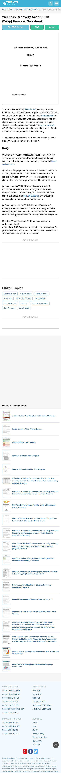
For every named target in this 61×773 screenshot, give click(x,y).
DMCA (35, 730)
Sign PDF (36, 698)
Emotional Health (10, 294)
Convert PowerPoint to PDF (13, 709)
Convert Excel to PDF (11, 694)
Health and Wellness (23, 299)
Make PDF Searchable (41, 709)
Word (52, 27)
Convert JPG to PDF (10, 713)
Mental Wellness (41, 294)
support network (47, 125)
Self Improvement (10, 303)
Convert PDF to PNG (10, 726)
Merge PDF (37, 694)
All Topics (36, 745)
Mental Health (24, 308)
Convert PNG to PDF (10, 698)
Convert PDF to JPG (10, 723)
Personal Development (40, 303)
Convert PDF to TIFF (10, 734)
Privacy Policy (38, 734)
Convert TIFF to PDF (10, 705)
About (34, 723)
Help (34, 726)
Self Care (24, 303)
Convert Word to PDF (11, 690)
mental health (47, 116)
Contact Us (37, 741)
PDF (37, 27)
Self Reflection (40, 299)
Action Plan (30, 109)
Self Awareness (25, 294)
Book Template (9, 308)
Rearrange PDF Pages (41, 705)
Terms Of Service (39, 737)
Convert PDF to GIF (10, 730)
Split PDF (36, 690)
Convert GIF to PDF (10, 701)
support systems (31, 196)
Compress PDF (38, 701)
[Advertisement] (30, 260)
